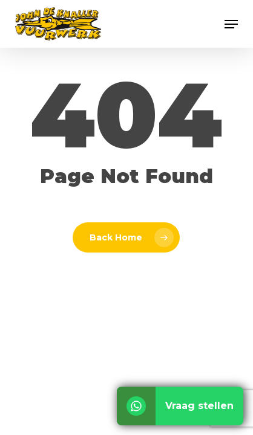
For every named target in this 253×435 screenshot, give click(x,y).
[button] (231, 24)
